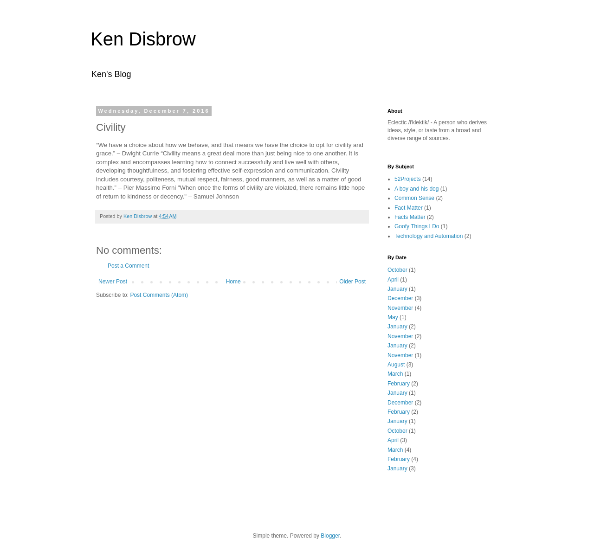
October (397, 270)
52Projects (407, 179)
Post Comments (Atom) (159, 295)
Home (233, 281)
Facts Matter (410, 217)
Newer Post (112, 281)
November (400, 308)
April (393, 279)
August (396, 364)
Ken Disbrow (143, 39)
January (397, 289)
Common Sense (414, 198)
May (392, 317)
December (400, 298)
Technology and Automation (428, 236)
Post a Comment (128, 266)
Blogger (330, 535)
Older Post (352, 281)
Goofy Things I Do (416, 226)
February (398, 383)
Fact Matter (408, 208)
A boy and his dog (416, 189)
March (395, 374)
